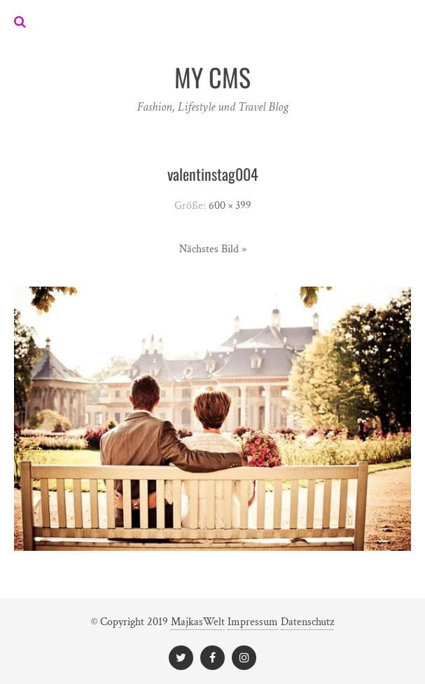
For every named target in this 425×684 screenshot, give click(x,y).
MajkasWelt (198, 622)
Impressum (253, 622)
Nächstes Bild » (212, 249)
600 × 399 (230, 205)
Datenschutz (307, 622)
